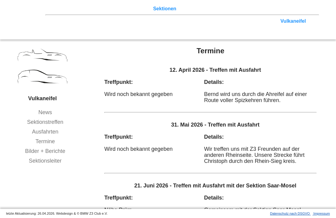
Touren (103, 8)
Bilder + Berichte (45, 151)
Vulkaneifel (293, 21)
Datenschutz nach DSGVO (290, 213)
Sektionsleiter (45, 161)
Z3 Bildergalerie (215, 8)
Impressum (321, 213)
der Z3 (186, 8)
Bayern (181, 26)
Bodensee (222, 26)
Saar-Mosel (107, 26)
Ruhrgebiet (200, 21)
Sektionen (164, 8)
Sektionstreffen (45, 122)
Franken (82, 26)
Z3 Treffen (80, 8)
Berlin (87, 21)
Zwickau (267, 21)
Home (59, 8)
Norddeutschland (165, 21)
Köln (221, 21)
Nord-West (64, 21)
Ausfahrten (45, 132)
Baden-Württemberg (147, 26)
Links (242, 8)
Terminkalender (132, 8)
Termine (45, 141)
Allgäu (200, 26)
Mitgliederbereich (272, 8)
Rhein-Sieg (242, 21)
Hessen (61, 26)
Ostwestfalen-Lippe (119, 21)
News (45, 112)
